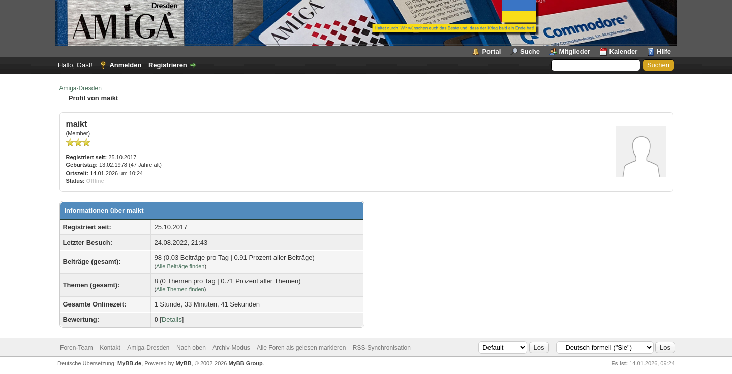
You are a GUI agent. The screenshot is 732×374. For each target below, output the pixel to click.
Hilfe (664, 51)
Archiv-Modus (231, 347)
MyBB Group (246, 363)
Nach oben (191, 347)
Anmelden (125, 65)
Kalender (623, 51)
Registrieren (167, 65)
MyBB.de (129, 363)
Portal (491, 51)
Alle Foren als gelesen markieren (301, 347)
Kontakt (110, 347)
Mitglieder (574, 51)
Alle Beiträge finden (180, 266)
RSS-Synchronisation (382, 347)
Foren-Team (76, 347)
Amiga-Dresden (80, 88)
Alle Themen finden (180, 289)
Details (172, 319)
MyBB (183, 363)
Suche (530, 51)
